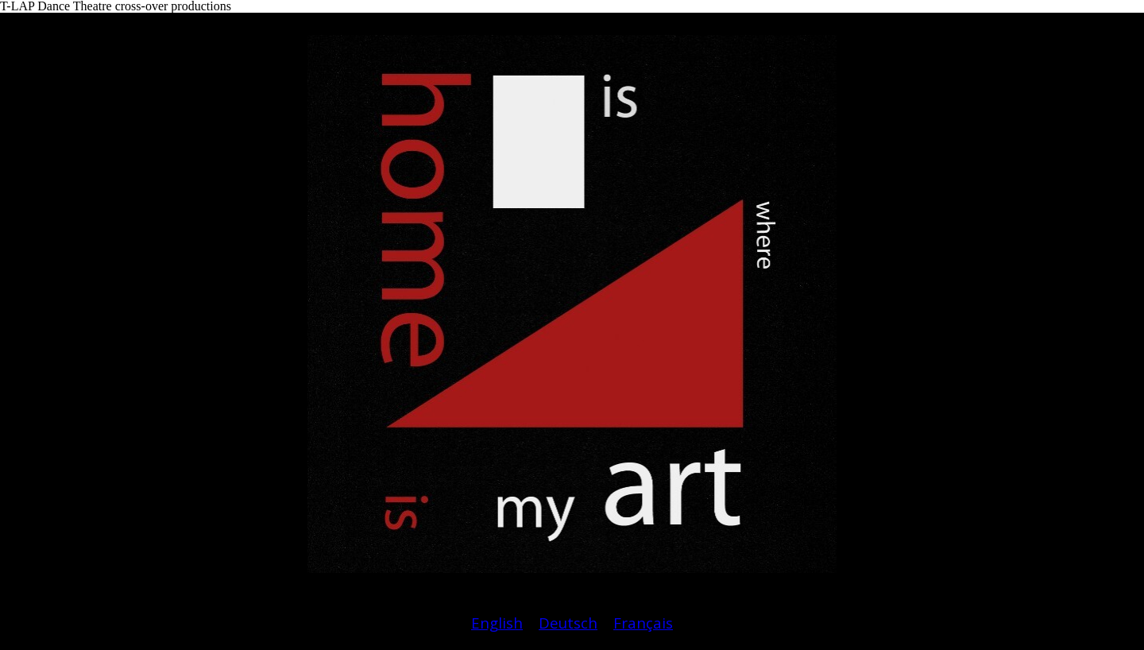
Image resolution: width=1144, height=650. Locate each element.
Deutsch (568, 623)
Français (643, 623)
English (497, 623)
